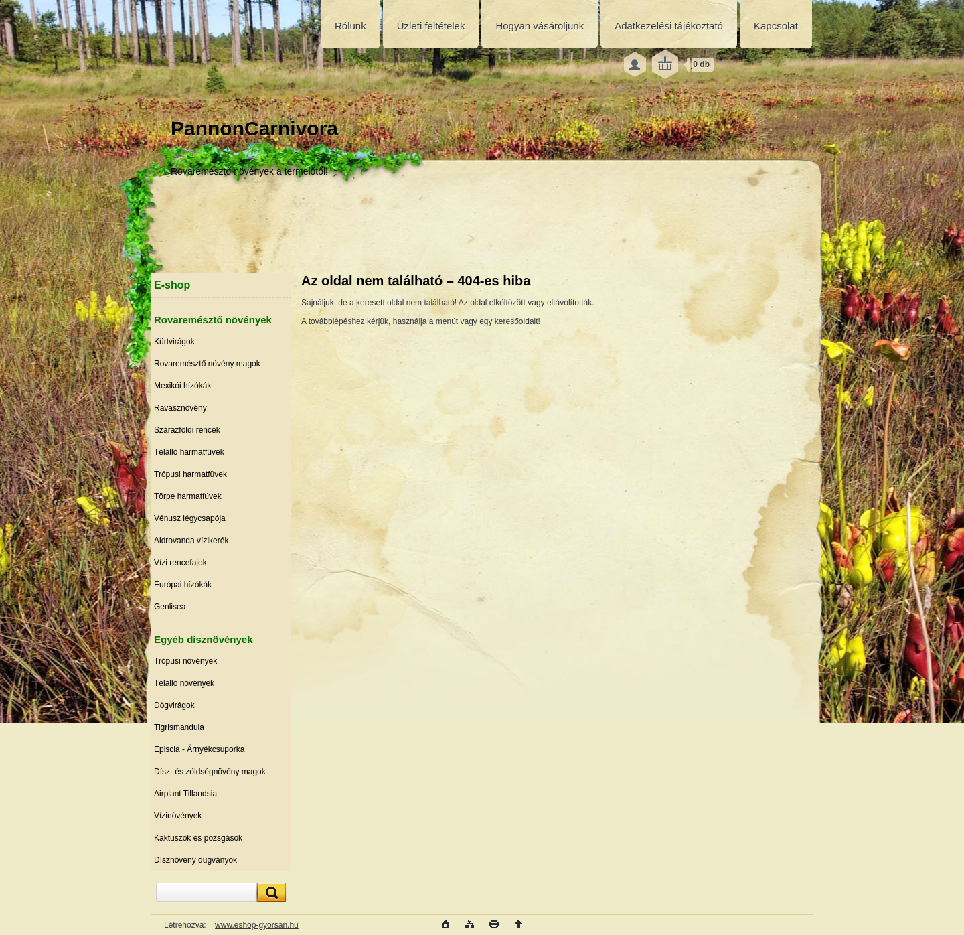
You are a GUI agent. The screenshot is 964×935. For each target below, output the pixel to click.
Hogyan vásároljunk (539, 25)
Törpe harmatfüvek (188, 496)
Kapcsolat (776, 25)
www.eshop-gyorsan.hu (257, 925)
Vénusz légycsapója (190, 518)
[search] (270, 892)
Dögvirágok (174, 705)
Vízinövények (178, 815)
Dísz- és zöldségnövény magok (210, 771)
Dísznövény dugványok (195, 860)
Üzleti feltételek (431, 25)
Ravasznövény (180, 408)
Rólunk (350, 25)
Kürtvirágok (174, 341)
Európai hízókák (183, 584)
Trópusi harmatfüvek (190, 474)
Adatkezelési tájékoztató (669, 25)
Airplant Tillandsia (185, 793)
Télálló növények (184, 683)
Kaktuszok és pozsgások (198, 838)
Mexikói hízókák (182, 385)
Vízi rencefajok (180, 562)
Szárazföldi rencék (187, 430)
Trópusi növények (185, 661)
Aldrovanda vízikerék (191, 540)
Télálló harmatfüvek (189, 452)
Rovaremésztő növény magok (207, 363)
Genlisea (169, 607)
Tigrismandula (179, 727)
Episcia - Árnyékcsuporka (199, 749)
